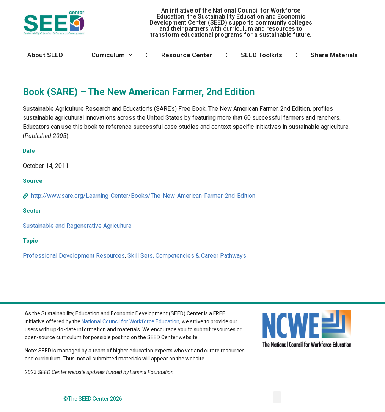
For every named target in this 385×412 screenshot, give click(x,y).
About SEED (45, 55)
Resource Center (186, 55)
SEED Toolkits (261, 55)
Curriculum (111, 55)
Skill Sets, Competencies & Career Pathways (186, 255)
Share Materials (334, 55)
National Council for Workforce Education (130, 321)
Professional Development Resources (74, 255)
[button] (277, 397)
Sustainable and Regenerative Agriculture (77, 225)
